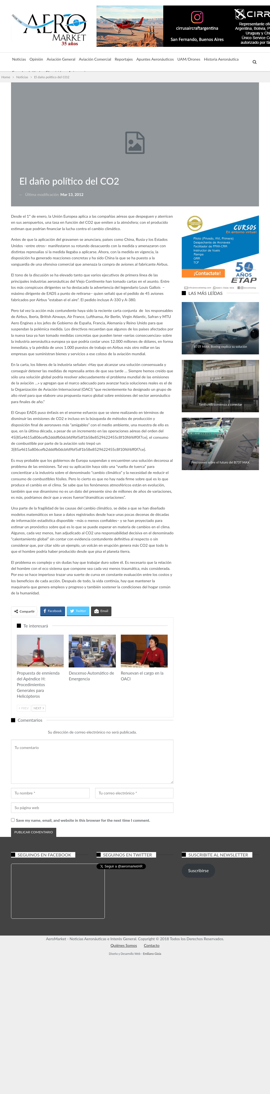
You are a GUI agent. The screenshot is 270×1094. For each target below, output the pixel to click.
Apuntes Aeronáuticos (155, 59)
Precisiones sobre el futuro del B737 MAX (220, 462)
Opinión (36, 59)
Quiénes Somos (124, 945)
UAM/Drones (188, 59)
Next (39, 708)
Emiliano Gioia (152, 953)
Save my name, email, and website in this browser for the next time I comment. (83, 820)
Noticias (19, 59)
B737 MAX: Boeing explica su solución (220, 346)
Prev (24, 708)
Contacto (152, 945)
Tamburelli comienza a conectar (220, 404)
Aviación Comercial (95, 59)
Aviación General (61, 59)
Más (207, 59)
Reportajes (124, 59)
